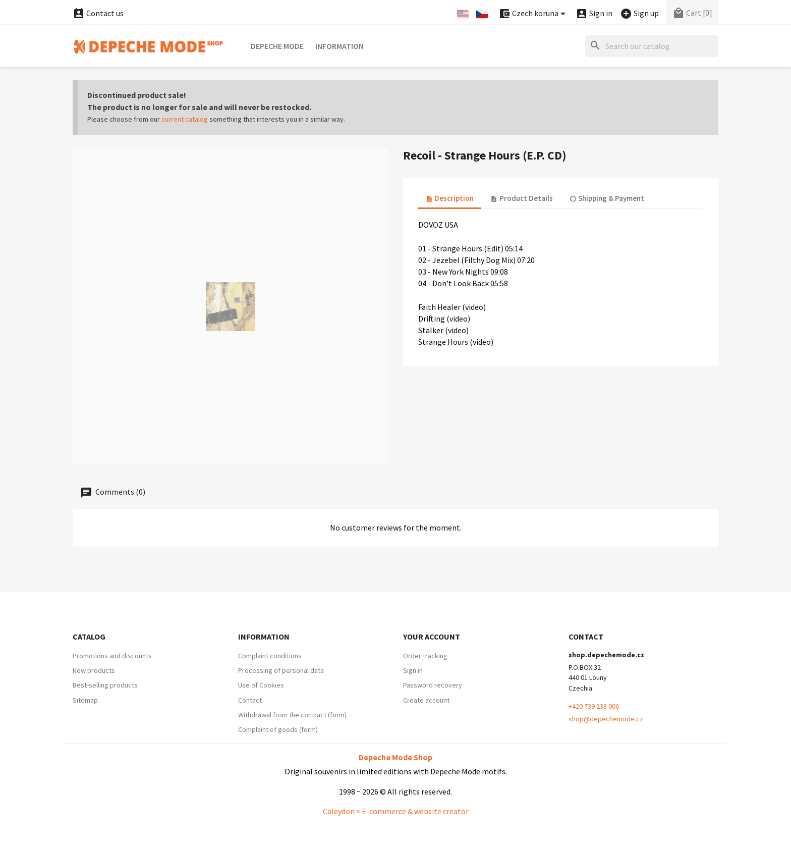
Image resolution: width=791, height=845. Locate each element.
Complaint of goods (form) (278, 729)
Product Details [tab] (521, 198)
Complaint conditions (270, 655)
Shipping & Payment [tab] (607, 198)
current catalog (184, 119)
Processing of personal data (281, 670)
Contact (250, 700)
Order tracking (425, 655)
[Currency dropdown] (533, 14)
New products (94, 670)
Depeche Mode (277, 46)
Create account (426, 700)
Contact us (98, 13)
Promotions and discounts (112, 655)
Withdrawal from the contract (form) (292, 714)
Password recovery (432, 685)
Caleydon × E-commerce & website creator (396, 811)
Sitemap (85, 700)
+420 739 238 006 (594, 706)
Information (339, 46)
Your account (431, 636)
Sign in (413, 670)
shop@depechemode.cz (606, 718)
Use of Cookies (261, 685)
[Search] (651, 46)
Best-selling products (105, 685)
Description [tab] (450, 198)
